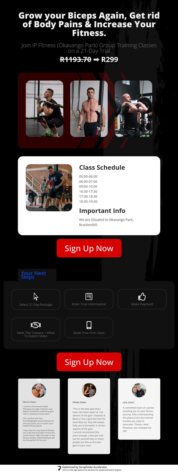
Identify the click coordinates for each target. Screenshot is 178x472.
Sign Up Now (89, 248)
